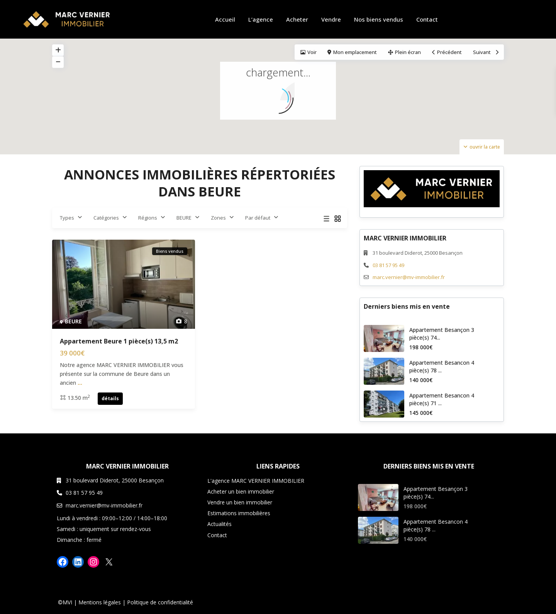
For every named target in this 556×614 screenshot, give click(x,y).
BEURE (184, 217)
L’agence (260, 19)
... (80, 382)
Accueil (225, 19)
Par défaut (257, 217)
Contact (427, 19)
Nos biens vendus (378, 19)
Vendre (331, 19)
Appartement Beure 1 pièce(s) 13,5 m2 (119, 341)
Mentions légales (99, 602)
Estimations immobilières (238, 513)
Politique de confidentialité (160, 602)
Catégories (106, 217)
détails (110, 398)
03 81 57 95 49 (388, 265)
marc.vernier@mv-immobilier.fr (409, 277)
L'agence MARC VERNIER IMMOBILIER (255, 480)
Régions (147, 217)
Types (67, 217)
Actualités (219, 524)
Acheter (297, 19)
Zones (218, 217)
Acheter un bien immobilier (240, 491)
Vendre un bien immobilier (239, 502)
